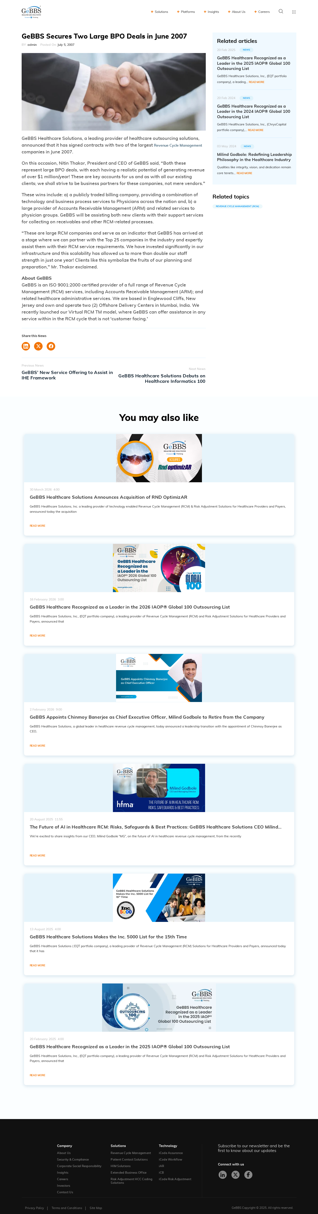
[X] (235, 1170)
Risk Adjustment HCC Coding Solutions (131, 1176)
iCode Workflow (170, 1154)
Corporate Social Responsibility (79, 1161)
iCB (161, 1167)
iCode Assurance (171, 1148)
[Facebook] (248, 1170)
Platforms (188, 12)
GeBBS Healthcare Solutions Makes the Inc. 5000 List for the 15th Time (108, 931)
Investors (63, 1180)
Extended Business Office (128, 1167)
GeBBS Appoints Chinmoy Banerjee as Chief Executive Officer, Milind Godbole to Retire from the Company (147, 712)
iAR (161, 1161)
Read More (256, 82)
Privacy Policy (34, 1203)
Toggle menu (293, 12)
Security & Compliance (73, 1154)
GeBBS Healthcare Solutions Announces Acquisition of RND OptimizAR (109, 492)
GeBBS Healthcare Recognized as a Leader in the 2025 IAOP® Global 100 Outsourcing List (130, 1041)
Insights (213, 12)
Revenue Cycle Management (131, 1148)
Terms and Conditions (67, 1203)
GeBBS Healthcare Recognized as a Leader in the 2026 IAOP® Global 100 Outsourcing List (130, 602)
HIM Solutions (120, 1161)
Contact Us (65, 1187)
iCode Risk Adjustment (175, 1174)
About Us (238, 12)
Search (281, 11)
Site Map (96, 1203)
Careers (264, 12)
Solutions (161, 12)
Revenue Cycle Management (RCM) (237, 206)
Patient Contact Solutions (129, 1154)
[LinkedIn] (223, 1170)
